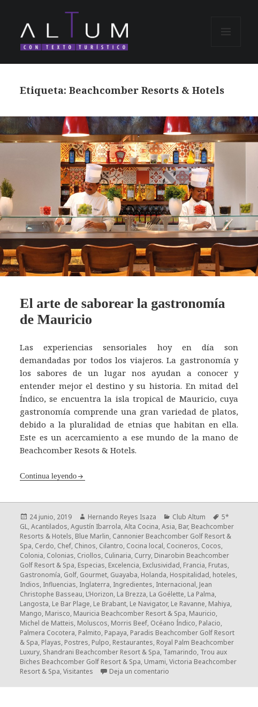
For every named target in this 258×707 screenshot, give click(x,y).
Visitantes (78, 671)
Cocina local (144, 545)
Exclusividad (161, 565)
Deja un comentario (139, 671)
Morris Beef (129, 623)
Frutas (217, 565)
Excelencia (123, 565)
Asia (168, 526)
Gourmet (93, 574)
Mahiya (219, 603)
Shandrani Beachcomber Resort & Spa (101, 652)
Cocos (211, 545)
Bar (183, 526)
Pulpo (100, 642)
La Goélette (166, 594)
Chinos (85, 545)
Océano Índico (172, 623)
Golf (70, 574)
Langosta (34, 603)
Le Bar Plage (71, 603)
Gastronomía (40, 574)
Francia (194, 565)
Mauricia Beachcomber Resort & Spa (129, 613)
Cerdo (44, 545)
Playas (51, 642)
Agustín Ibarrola (96, 526)
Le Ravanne (188, 603)
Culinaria (117, 555)
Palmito (89, 632)
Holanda (153, 574)
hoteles (224, 574)
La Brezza (131, 594)
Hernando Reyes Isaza (122, 516)
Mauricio (202, 613)
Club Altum (189, 516)
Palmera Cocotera (47, 632)
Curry (142, 555)
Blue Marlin (92, 536)
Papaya (115, 632)
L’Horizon (99, 594)
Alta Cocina (141, 526)
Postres (76, 642)
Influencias (59, 584)
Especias (91, 565)
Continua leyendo (48, 476)
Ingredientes (133, 584)
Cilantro (111, 545)
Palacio (210, 623)
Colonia (31, 555)
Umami (155, 661)
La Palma (201, 594)
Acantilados (49, 526)
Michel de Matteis (47, 623)
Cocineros (182, 545)
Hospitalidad (189, 574)
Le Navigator (149, 603)
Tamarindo (180, 652)
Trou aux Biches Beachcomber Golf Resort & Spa (123, 656)
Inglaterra (94, 584)
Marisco (57, 613)
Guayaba (124, 574)
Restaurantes (132, 642)
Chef (64, 545)
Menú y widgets (226, 46)
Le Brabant (109, 603)
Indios (30, 584)
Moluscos (92, 623)
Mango (31, 613)
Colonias (60, 555)
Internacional (176, 584)
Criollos (89, 555)
